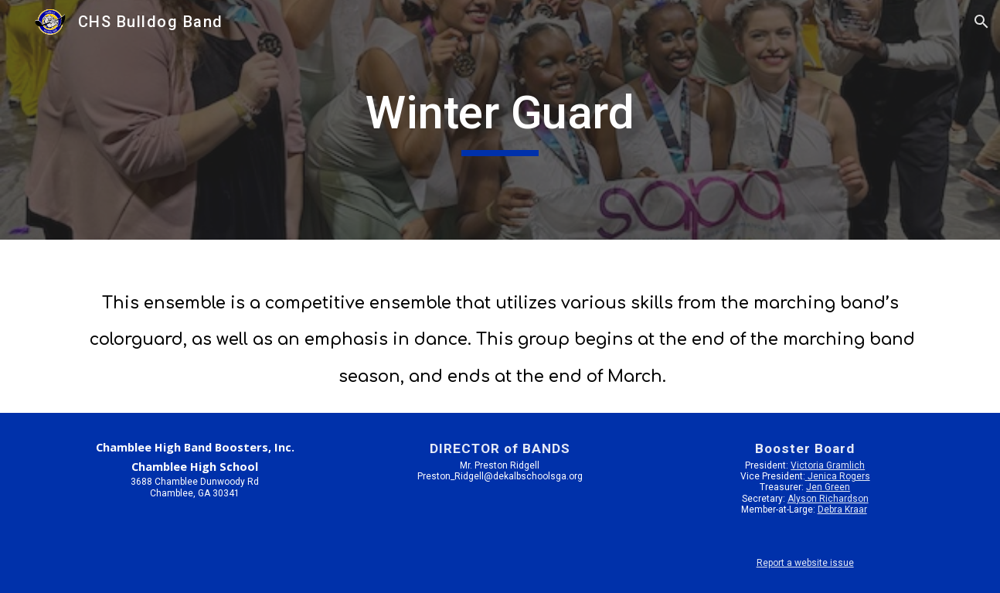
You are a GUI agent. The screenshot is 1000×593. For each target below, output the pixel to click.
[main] (500, 119)
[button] (981, 21)
